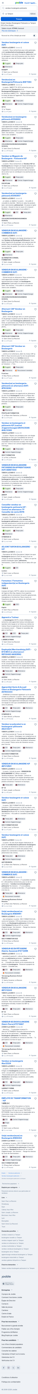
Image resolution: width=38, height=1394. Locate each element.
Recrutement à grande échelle (12, 1326)
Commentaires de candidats (12, 1347)
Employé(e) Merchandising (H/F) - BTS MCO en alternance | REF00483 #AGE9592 (17, 651)
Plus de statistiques (10, 31)
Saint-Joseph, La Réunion (10, 1212)
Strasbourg (5, 1204)
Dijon (3, 1207)
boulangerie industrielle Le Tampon (13, 1257)
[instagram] (8, 1368)
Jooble (14, 1390)
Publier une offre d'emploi (11, 1329)
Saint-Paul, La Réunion (9, 1201)
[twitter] (13, 1368)
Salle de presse (7, 1307)
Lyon (3, 1218)
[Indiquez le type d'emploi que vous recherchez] (19, 8)
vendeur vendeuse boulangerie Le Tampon (15, 1249)
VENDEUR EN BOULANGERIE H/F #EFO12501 (16, 765)
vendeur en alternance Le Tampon (13, 1243)
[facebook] (4, 1368)
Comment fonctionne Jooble (12, 1297)
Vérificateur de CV (8, 1360)
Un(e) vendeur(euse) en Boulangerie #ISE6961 (12, 912)
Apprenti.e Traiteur (10, 617)
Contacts (5, 1304)
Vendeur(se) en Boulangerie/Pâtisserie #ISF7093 (16, 81)
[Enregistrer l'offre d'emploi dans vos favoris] (35, 43)
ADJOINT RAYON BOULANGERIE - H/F (16, 548)
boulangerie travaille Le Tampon (12, 1237)
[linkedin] (18, 1368)
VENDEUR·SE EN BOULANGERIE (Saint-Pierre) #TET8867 (15, 1023)
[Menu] (3, 3)
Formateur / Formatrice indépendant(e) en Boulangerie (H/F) (15, 583)
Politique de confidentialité (11, 1382)
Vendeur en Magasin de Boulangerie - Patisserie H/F (14, 157)
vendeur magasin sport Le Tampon (13, 1240)
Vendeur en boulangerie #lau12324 (12, 1062)
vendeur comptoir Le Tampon (11, 1235)
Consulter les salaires (9, 1351)
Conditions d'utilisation (10, 1377)
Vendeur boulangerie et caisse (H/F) (15, 43)
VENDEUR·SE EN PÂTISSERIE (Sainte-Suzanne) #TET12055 (15, 949)
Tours (3, 1226)
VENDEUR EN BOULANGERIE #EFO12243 (14, 989)
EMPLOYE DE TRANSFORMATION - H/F (16, 1099)
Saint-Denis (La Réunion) (10, 1224)
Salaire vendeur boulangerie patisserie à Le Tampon (18, 1268)
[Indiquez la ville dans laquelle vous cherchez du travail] (19, 13)
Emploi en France (8, 1317)
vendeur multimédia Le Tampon (12, 1246)
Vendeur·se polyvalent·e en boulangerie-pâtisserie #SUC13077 (14, 726)
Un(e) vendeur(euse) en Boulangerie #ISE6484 (12, 1137)
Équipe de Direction (8, 1301)
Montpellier (5, 1221)
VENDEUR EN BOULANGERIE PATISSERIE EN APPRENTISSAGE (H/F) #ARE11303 (16, 467)
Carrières (5, 1310)
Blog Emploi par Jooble (10, 1335)
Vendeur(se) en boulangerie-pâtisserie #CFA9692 (14, 118)
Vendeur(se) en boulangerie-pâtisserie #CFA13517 (14, 194)
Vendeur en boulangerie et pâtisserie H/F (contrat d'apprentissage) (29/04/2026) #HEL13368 (16, 426)
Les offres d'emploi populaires (12, 1344)
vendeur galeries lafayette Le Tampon (14, 1260)
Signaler (32, 74)
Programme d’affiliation (10, 1332)
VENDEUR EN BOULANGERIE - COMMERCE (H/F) (15, 231)
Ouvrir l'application (31, 3)
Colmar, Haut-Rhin (7, 1209)
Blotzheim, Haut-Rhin (8, 1215)
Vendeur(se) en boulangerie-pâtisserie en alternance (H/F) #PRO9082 (15, 385)
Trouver (19, 19)
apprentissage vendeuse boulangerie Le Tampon (17, 1254)
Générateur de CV (8, 1357)
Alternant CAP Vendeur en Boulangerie (13, 310)
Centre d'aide (6, 1314)
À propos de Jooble (9, 1294)
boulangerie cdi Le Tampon (10, 1252)
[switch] (34, 36)
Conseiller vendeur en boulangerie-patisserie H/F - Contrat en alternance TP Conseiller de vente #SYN (14, 508)
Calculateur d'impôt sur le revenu (13, 1354)
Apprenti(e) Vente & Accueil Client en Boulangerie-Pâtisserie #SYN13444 (16, 689)
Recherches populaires (11, 1184)
